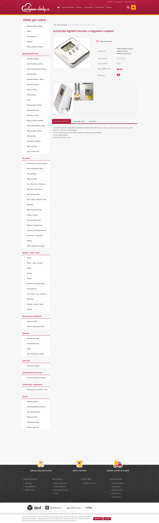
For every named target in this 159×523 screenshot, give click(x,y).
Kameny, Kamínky (33, 338)
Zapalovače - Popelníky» (35, 235)
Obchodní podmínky (33, 412)
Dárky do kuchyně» (33, 84)
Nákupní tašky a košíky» (35, 26)
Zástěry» (30, 41)
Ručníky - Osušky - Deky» (35, 304)
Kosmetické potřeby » (34, 141)
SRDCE (29, 31)
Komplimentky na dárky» (35, 64)
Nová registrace (119, 2)
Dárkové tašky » (32, 74)
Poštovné (79, 7)
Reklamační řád (32, 417)
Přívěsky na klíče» (33, 115)
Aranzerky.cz (116, 493)
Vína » (29, 100)
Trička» (29, 258)
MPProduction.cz (117, 490)
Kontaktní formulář (89, 483)
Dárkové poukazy (32, 401)
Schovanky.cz (116, 497)
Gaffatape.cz (116, 486)
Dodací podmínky (60, 486)
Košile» (29, 268)
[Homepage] (57, 7)
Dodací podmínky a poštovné (36, 407)
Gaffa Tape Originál (33, 366)
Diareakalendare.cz (118, 483)
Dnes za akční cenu (33, 151)
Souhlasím (107, 518)
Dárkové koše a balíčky (34, 105)
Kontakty (108, 7)
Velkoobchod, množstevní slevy (37, 389)
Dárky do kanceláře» (33, 194)
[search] (128, 7)
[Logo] (36, 7)
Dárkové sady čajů (33, 110)
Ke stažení (92, 121)
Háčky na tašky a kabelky (35, 120)
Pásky (29, 278)
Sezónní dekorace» (33, 343)
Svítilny (29, 241)
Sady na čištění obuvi (34, 220)
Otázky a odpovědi (33, 427)
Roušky (29, 309)
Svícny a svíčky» (32, 89)
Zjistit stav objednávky (130, 2)
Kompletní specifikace (61, 121)
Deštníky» (30, 204)
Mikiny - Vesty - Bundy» (35, 263)
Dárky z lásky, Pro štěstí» (35, 47)
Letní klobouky (32, 289)
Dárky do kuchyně (62, 25)
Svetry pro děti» (32, 321)
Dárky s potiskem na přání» (36, 246)
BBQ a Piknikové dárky (34, 210)
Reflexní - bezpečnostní (34, 225)
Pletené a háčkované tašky (35, 326)
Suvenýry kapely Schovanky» (36, 378)
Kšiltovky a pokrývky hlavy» (36, 283)
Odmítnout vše (98, 518)
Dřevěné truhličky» (33, 59)
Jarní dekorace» (32, 36)
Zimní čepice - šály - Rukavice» (37, 294)
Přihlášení (110, 2)
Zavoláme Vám (99, 7)
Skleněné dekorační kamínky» (37, 69)
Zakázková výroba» (33, 422)
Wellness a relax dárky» (35, 189)
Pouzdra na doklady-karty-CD (36, 230)
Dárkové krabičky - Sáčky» (35, 79)
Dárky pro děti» (32, 179)
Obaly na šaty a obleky (34, 131)
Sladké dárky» (31, 95)
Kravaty (29, 273)
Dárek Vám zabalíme (68, 7)
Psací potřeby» (32, 174)
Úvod (54, 25)
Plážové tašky (31, 136)
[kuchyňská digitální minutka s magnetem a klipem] (72, 39)
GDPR (56, 493)
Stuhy (29, 349)
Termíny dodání (88, 7)
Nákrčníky (30, 299)
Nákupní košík (30, 490)
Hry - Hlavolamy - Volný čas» (36, 184)
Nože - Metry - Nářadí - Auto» (36, 199)
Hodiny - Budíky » (33, 215)
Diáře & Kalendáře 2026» (35, 168)
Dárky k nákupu (32, 146)
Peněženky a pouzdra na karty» (37, 163)
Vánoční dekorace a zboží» (35, 354)
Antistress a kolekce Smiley (36, 126)
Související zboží (79, 121)
